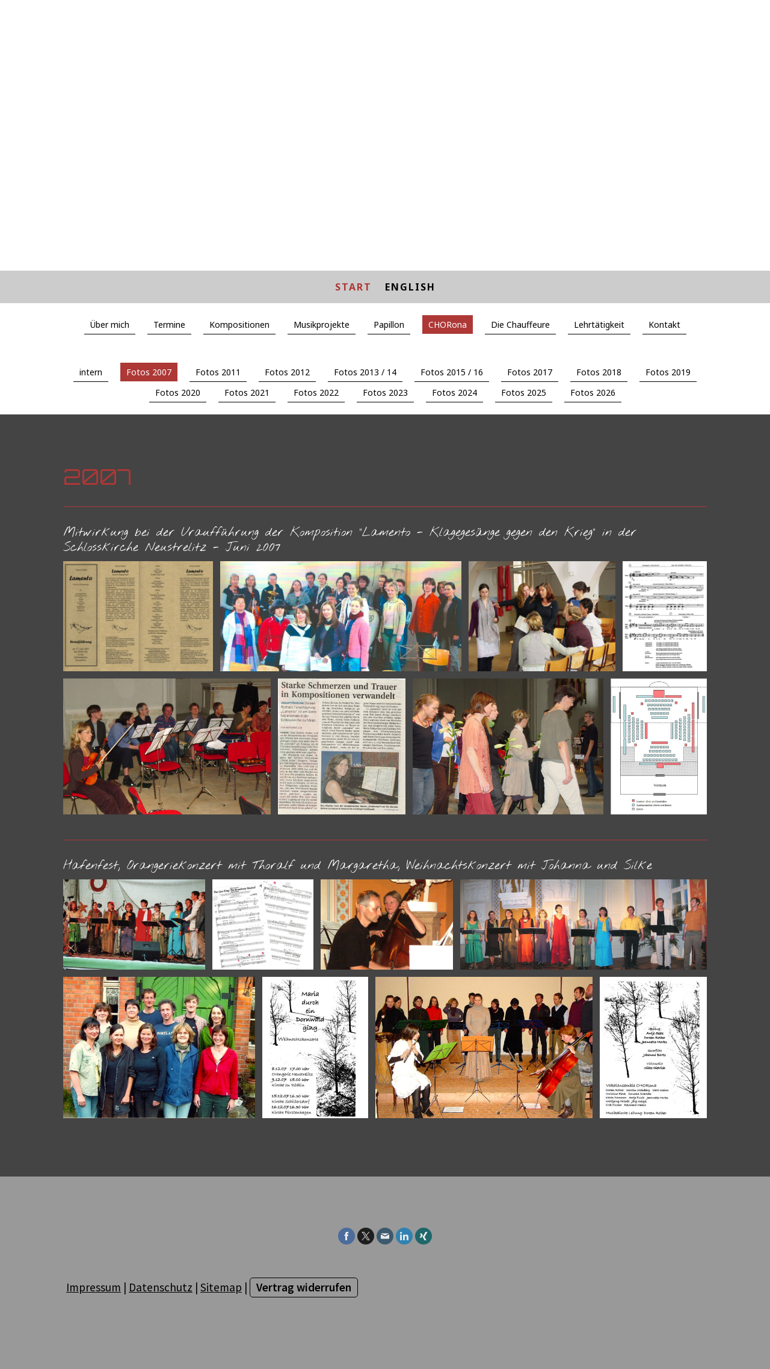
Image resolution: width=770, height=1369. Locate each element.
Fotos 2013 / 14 (365, 372)
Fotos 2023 (385, 392)
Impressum (93, 1287)
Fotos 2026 (592, 392)
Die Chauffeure (520, 324)
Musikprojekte (322, 324)
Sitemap (221, 1287)
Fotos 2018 (598, 372)
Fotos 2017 (529, 372)
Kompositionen (239, 324)
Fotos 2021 (247, 392)
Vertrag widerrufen (303, 1287)
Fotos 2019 (668, 372)
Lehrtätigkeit (599, 324)
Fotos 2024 (454, 392)
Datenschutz (160, 1287)
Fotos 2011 (218, 372)
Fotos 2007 (148, 372)
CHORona (447, 324)
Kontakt (664, 324)
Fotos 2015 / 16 (451, 372)
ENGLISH (410, 287)
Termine (169, 324)
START (353, 287)
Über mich (109, 324)
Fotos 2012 (287, 372)
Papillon (389, 324)
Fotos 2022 (316, 392)
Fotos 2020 (177, 392)
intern (90, 372)
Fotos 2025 (523, 392)
